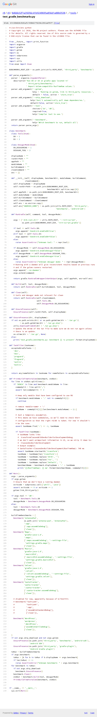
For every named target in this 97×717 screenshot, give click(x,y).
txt (85, 713)
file (57, 23)
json (92, 713)
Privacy (23, 713)
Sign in (91, 4)
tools (73, 12)
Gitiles (16, 713)
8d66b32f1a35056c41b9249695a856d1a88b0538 (38, 12)
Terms (30, 713)
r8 (4, 12)
